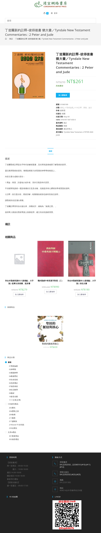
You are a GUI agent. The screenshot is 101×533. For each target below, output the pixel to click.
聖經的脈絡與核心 (50, 343)
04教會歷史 (13, 376)
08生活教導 (13, 390)
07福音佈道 (13, 386)
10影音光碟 (13, 396)
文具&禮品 (12, 432)
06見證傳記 (13, 383)
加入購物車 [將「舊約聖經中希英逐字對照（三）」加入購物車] (50, 292)
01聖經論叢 (69, 107)
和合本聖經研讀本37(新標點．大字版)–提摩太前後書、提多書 (19, 282)
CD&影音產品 (13, 404)
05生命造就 (13, 379)
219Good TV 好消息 (16, 424)
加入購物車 (63, 95)
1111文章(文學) (15, 400)
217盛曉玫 (13, 421)
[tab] (50, 151)
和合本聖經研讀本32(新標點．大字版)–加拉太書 (81, 282)
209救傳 (12, 414)
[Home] (6, 39)
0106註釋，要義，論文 (83, 107)
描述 (50, 151)
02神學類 (12, 369)
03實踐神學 (13, 373)
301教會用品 (14, 436)
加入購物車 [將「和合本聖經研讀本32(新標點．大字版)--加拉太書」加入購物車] (81, 294)
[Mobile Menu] (53, 13)
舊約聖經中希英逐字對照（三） (50, 280)
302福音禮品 (14, 439)
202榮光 (12, 408)
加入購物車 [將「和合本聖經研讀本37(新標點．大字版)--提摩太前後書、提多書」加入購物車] (19, 294)
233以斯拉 (13, 428)
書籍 (62, 107)
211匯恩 (12, 418)
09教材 (11, 393)
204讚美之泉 (14, 411)
